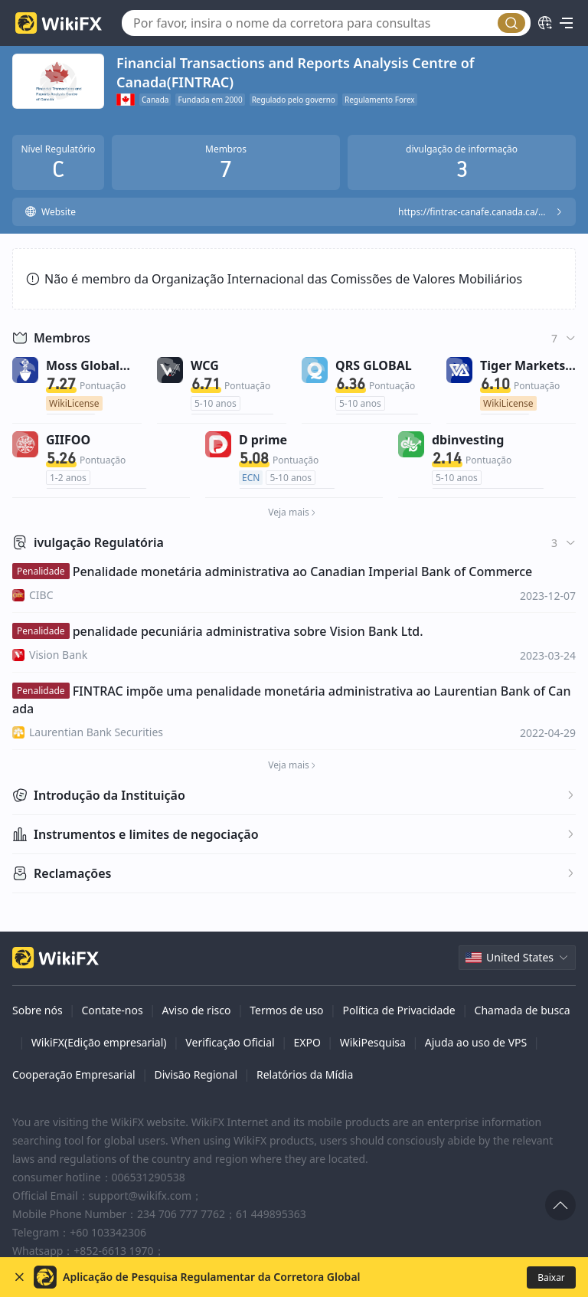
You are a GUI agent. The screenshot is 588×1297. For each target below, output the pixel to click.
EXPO (306, 1042)
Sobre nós (37, 1010)
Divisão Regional (195, 1074)
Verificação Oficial (229, 1042)
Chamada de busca (522, 1010)
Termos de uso (286, 1010)
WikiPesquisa (373, 1042)
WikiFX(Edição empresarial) (99, 1042)
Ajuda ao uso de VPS (476, 1042)
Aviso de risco (196, 1010)
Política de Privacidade (398, 1010)
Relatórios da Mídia (304, 1074)
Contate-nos (111, 1010)
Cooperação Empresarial (74, 1074)
